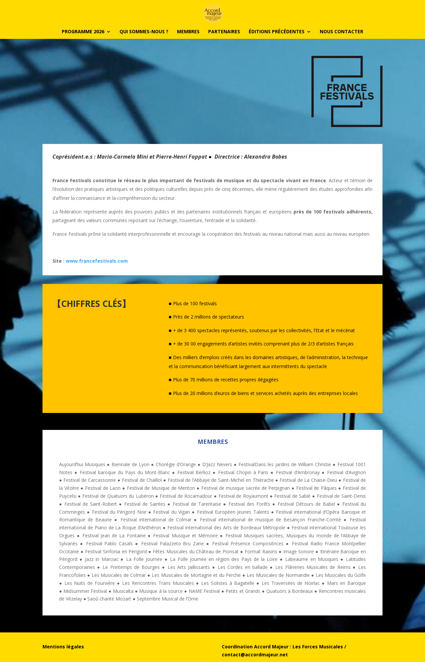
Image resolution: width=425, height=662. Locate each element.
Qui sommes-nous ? (144, 32)
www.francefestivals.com (97, 261)
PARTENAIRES (224, 32)
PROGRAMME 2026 (83, 32)
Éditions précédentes (276, 32)
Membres (188, 32)
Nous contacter (341, 32)
